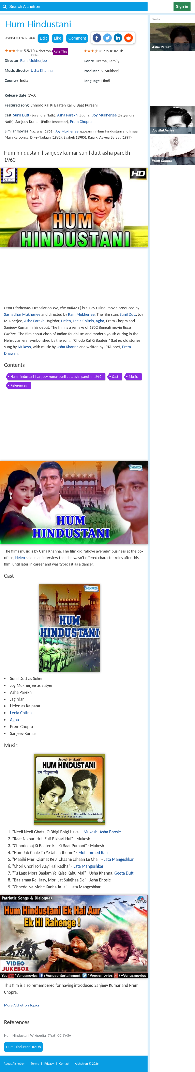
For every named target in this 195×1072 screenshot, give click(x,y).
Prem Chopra (81, 121)
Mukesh (24, 346)
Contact (64, 1064)
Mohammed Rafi (93, 852)
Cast (115, 376)
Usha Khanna (41, 70)
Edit (43, 38)
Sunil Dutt (21, 115)
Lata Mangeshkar (119, 859)
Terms (35, 1064)
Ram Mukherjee (33, 60)
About (14, 1064)
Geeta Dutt (124, 873)
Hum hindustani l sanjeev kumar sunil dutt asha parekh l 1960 (56, 376)
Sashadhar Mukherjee (22, 314)
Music (133, 376)
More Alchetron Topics (21, 1005)
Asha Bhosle (110, 832)
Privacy (49, 1064)
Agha (100, 320)
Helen (66, 320)
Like (57, 38)
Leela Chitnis (83, 320)
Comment (77, 38)
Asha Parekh (67, 115)
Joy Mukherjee (104, 115)
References (19, 385)
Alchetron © (87, 1064)
